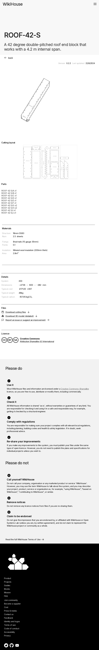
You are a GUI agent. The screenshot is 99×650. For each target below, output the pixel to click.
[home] (12, 3)
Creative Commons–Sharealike (75, 388)
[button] (95, 4)
